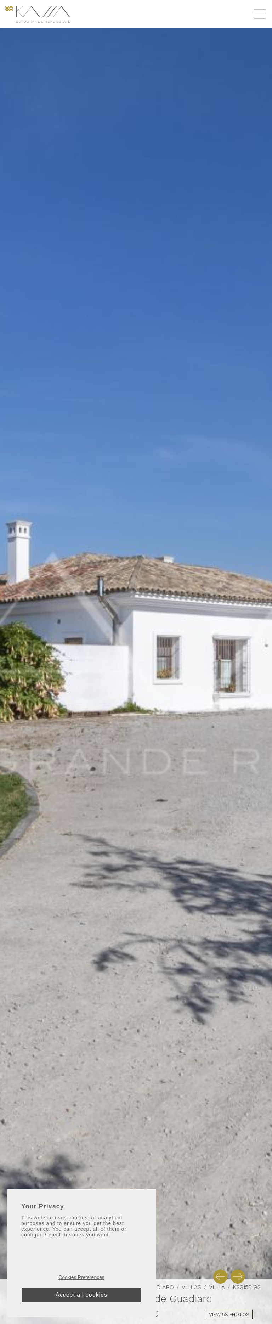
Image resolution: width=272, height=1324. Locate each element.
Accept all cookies (81, 1295)
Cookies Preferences (81, 1277)
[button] (220, 1276)
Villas (191, 1287)
